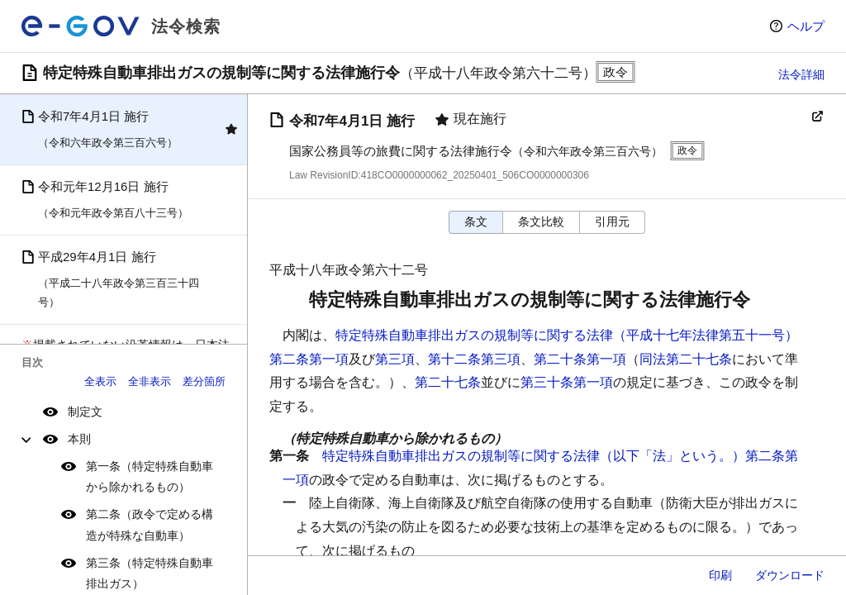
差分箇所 (204, 381)
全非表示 (149, 381)
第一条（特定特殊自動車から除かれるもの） (149, 476)
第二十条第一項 (580, 359)
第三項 (395, 359)
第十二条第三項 (474, 359)
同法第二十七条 (685, 359)
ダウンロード (790, 575)
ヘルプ (806, 26)
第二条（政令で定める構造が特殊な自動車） (149, 524)
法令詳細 (801, 74)
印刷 (720, 575)
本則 (79, 438)
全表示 (100, 381)
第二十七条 (448, 382)
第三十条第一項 (566, 382)
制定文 (85, 411)
